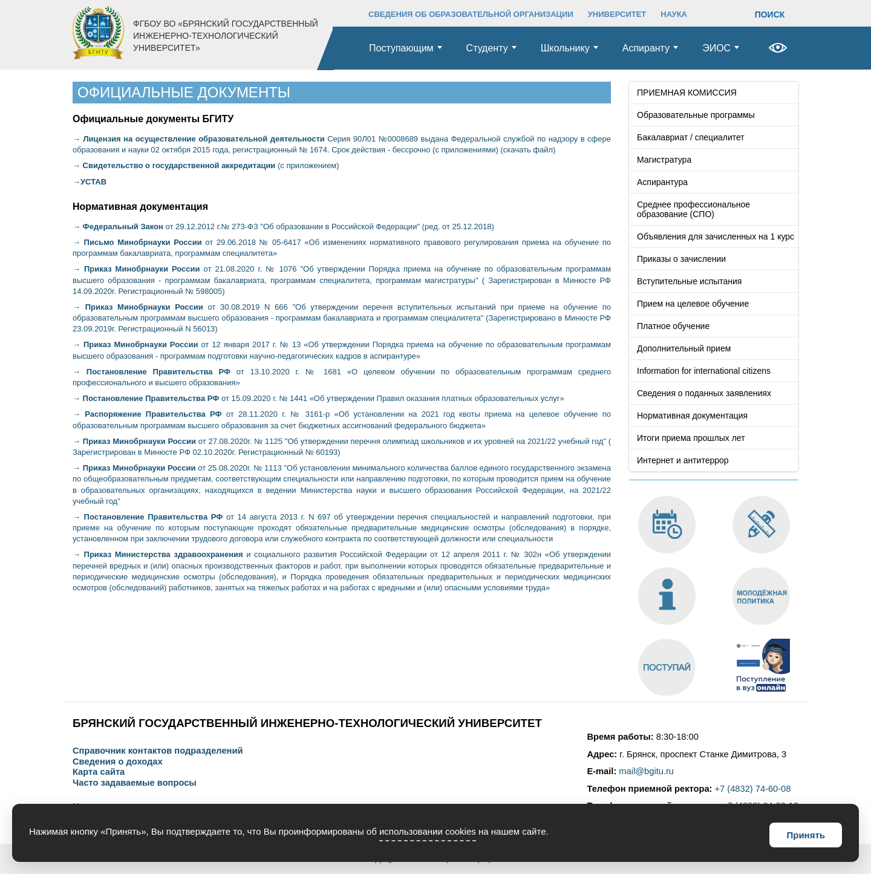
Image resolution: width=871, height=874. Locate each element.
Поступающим (401, 48)
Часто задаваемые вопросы (135, 783)
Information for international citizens (704, 371)
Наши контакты (106, 806)
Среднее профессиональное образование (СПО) (693, 209)
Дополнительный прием (684, 348)
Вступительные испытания (689, 281)
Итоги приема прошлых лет (691, 438)
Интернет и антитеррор (683, 460)
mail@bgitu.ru (646, 771)
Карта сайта (99, 772)
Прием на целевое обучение (693, 303)
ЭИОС (716, 48)
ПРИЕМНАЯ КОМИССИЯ (687, 92)
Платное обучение (673, 326)
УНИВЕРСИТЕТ (617, 14)
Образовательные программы (696, 115)
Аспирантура (662, 182)
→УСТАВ (89, 181)
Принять (805, 835)
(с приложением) (206, 165)
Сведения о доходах (118, 761)
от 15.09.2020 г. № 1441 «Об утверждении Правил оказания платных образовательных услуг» (318, 398)
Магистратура (664, 160)
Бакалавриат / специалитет (691, 137)
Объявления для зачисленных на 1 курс (715, 236)
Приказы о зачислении (681, 259)
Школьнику (565, 48)
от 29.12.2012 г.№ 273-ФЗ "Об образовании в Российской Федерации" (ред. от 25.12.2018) (283, 226)
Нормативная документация (692, 415)
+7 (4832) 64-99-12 (760, 805)
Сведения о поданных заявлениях (704, 393)
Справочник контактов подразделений (158, 750)
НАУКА (674, 14)
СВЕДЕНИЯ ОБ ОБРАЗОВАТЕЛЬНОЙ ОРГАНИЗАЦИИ (470, 14)
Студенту (487, 48)
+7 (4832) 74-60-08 (753, 789)
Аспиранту (646, 48)
